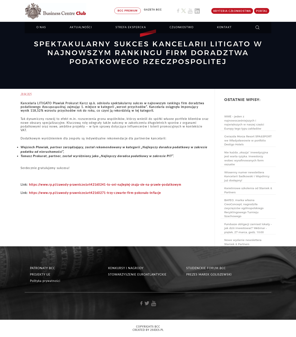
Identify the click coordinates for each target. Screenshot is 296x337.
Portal (261, 11)
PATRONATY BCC (42, 268)
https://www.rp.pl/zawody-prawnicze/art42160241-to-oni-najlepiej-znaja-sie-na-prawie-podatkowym (105, 184)
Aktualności (81, 27)
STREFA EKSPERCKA (131, 27)
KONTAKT (224, 27)
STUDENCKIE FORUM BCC (206, 268)
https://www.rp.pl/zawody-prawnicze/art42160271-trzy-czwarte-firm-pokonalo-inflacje (95, 193)
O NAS (41, 27)
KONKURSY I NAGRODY (126, 268)
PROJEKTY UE (40, 274)
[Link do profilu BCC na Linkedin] (197, 11)
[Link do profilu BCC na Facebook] (178, 11)
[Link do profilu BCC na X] (183, 11)
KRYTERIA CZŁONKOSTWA (232, 11)
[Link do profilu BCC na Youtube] (190, 11)
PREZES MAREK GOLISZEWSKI (209, 274)
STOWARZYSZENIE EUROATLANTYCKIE (137, 274)
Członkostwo (182, 27)
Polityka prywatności (45, 281)
